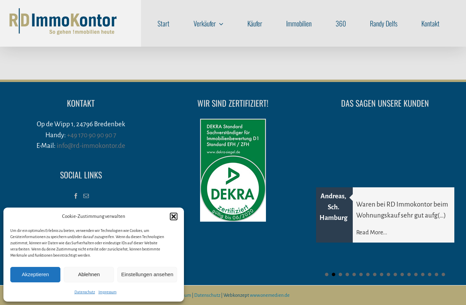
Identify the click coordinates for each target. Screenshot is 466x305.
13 (409, 274)
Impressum (107, 292)
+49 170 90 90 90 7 (91, 135)
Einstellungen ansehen (147, 274)
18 (443, 274)
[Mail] (86, 196)
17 (436, 274)
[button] (173, 216)
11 (395, 274)
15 (422, 274)
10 (388, 274)
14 (416, 274)
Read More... (371, 232)
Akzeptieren (35, 274)
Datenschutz (84, 292)
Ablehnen (89, 274)
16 (429, 274)
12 (402, 274)
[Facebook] (76, 196)
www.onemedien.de (270, 295)
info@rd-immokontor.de (91, 145)
